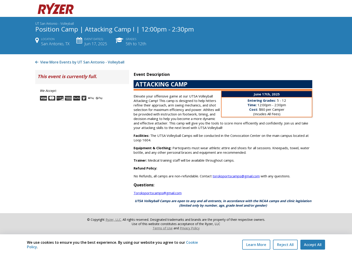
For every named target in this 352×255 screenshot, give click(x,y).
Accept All (312, 244)
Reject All (285, 244)
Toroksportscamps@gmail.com (158, 193)
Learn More (256, 244)
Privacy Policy (190, 228)
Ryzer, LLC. (114, 219)
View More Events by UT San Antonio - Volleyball (79, 62)
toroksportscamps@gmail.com (236, 176)
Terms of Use (163, 228)
